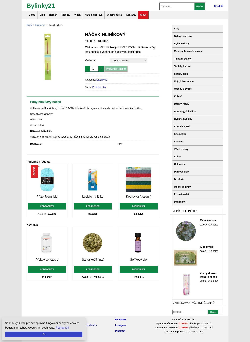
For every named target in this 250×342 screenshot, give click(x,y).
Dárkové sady (181, 171)
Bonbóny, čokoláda (185, 111)
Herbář (53, 14)
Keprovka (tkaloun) (138, 196)
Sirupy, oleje (181, 73)
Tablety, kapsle (182, 66)
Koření (178, 96)
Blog (42, 14)
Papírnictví (180, 201)
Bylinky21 (41, 5)
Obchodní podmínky (86, 325)
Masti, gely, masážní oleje (188, 51)
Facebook (120, 319)
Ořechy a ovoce (183, 88)
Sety (176, 28)
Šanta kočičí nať (93, 259)
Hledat (199, 6)
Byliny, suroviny (183, 36)
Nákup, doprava (93, 14)
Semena (178, 141)
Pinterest (120, 331)
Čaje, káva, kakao (184, 81)
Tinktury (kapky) (183, 58)
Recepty (65, 14)
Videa (77, 14)
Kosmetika (180, 134)
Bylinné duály (181, 43)
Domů (32, 14)
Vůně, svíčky (181, 149)
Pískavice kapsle (47, 259)
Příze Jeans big (47, 196)
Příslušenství (99, 87)
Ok (43, 334)
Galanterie (40, 25)
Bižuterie (179, 179)
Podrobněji (47, 206)
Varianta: (90, 60)
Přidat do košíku (116, 69)
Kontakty (131, 14)
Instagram (121, 325)
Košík (217, 6)
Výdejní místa (114, 14)
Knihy (177, 156)
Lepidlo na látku (92, 196)
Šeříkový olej (138, 259)
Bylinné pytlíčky (183, 119)
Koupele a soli (182, 126)
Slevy (143, 14)
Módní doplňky (182, 186)
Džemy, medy (181, 104)
